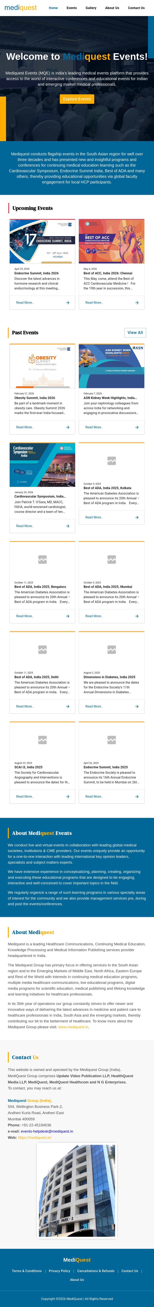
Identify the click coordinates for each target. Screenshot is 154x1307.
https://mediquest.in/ (34, 1137)
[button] (40, 302)
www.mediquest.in (73, 1027)
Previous (5, 264)
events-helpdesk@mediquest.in (47, 1131)
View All (135, 332)
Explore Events (77, 99)
